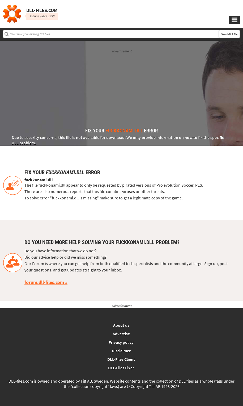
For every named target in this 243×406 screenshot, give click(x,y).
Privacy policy (121, 342)
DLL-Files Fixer (121, 368)
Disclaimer (121, 351)
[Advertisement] (121, 91)
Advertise (121, 334)
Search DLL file (229, 34)
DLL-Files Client (121, 359)
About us (121, 325)
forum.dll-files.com (44, 282)
